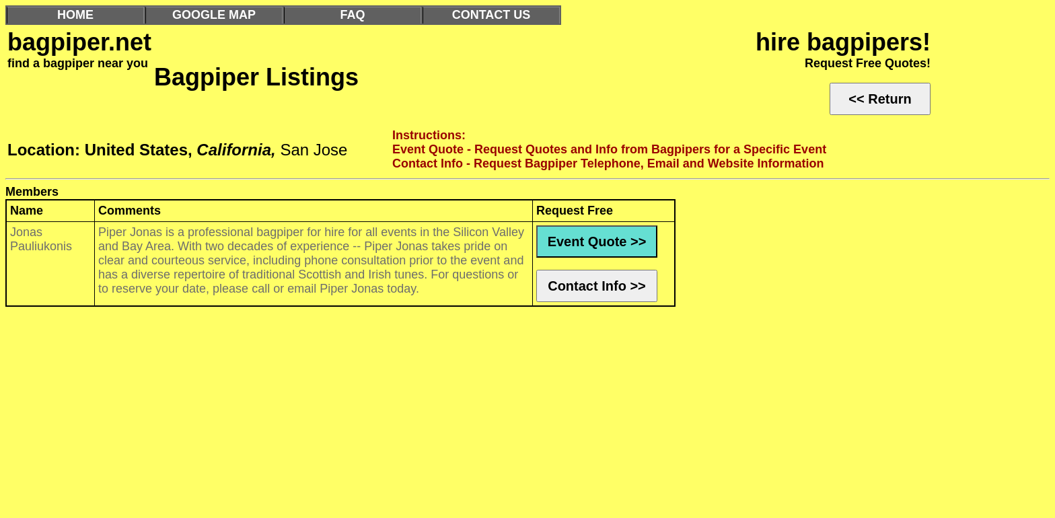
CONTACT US (491, 15)
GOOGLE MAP (214, 15)
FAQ (352, 15)
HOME (75, 15)
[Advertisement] (409, 416)
